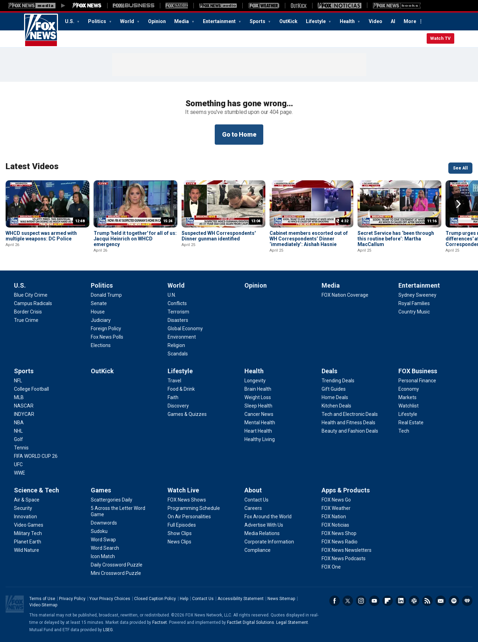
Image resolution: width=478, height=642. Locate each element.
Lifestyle (316, 21)
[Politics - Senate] (99, 303)
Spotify (454, 601)
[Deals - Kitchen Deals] (336, 406)
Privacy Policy (72, 598)
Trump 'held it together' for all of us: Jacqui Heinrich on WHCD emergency (135, 238)
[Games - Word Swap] (103, 539)
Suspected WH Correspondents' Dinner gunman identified (219, 235)
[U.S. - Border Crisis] (28, 312)
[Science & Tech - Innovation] (25, 516)
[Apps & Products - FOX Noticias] (335, 525)
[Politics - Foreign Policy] (106, 328)
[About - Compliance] (257, 550)
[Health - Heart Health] (258, 431)
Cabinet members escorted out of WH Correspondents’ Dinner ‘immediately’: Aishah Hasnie (309, 238)
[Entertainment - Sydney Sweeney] (417, 295)
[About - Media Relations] (262, 533)
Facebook (334, 601)
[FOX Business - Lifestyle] (407, 414)
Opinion (157, 21)
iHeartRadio (467, 601)
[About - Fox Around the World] (268, 516)
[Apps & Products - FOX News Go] (336, 500)
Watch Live (183, 490)
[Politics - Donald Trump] (106, 295)
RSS (427, 601)
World (127, 21)
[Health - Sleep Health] (258, 406)
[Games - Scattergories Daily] (111, 500)
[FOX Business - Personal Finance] (417, 380)
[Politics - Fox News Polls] (107, 337)
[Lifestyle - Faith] (173, 397)
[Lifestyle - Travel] (174, 380)
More (410, 21)
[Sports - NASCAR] (24, 406)
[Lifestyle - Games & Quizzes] (187, 414)
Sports (258, 21)
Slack (414, 601)
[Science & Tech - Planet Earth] (27, 541)
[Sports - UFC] (18, 464)
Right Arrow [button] (458, 204)
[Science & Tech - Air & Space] (26, 500)
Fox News (41, 30)
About (253, 490)
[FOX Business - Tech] (403, 431)
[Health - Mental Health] (259, 422)
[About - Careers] (253, 508)
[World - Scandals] (178, 353)
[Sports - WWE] (19, 473)
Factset (159, 622)
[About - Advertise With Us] (263, 525)
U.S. (70, 21)
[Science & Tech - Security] (23, 508)
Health (348, 21)
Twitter (348, 601)
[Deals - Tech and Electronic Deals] (350, 414)
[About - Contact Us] (256, 500)
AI (393, 21)
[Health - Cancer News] (258, 414)
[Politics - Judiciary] (101, 320)
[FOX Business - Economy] (408, 389)
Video (375, 21)
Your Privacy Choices (109, 598)
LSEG (108, 629)
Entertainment (220, 21)
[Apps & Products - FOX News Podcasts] (344, 558)
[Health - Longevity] (255, 380)
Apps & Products (346, 490)
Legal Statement (292, 622)
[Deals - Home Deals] (335, 397)
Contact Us (203, 598)
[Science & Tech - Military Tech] (28, 533)
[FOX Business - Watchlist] (408, 406)
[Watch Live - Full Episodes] (182, 525)
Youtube (374, 601)
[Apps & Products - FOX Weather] (336, 508)
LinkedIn (401, 601)
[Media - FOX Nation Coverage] (345, 295)
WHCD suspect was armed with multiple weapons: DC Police (41, 235)
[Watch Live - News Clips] (179, 541)
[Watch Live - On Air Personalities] (189, 516)
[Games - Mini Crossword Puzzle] (116, 573)
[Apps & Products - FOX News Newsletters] (347, 550)
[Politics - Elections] (101, 345)
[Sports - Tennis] (21, 447)
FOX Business (417, 371)
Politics (97, 21)
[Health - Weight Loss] (257, 397)
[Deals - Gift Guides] (334, 389)
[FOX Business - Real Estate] (411, 422)
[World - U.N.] (172, 295)
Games (101, 490)
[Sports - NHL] (18, 431)
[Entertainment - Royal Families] (414, 303)
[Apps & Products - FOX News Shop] (339, 533)
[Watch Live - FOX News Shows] (187, 500)
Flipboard (387, 601)
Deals (329, 371)
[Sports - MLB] (19, 397)
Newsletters (440, 601)
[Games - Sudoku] (99, 531)
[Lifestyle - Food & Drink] (181, 389)
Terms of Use (42, 598)
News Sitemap (281, 598)
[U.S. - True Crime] (26, 320)
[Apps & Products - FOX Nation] (334, 516)
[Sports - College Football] (31, 389)
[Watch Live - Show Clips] (180, 533)
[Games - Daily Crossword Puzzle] (116, 565)
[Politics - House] (98, 312)
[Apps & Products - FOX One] (331, 567)
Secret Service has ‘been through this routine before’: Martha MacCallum (396, 238)
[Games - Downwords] (104, 523)
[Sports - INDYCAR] (24, 414)
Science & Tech (36, 490)
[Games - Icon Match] (103, 556)
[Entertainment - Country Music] (414, 312)
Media (182, 21)
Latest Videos (32, 166)
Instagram (361, 601)
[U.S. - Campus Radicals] (33, 303)
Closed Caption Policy (155, 598)
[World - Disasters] (178, 320)
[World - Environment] (182, 337)
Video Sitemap (43, 605)
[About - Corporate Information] (269, 541)
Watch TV (440, 38)
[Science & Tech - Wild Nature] (26, 550)
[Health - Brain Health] (257, 389)
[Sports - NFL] (18, 380)
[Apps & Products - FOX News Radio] (340, 541)
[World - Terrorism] (178, 312)
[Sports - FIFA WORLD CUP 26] (36, 456)
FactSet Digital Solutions (250, 622)
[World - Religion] (176, 345)
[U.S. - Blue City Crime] (30, 295)
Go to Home (239, 134)
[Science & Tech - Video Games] (28, 525)
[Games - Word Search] (105, 548)
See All (460, 168)
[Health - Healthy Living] (259, 439)
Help (184, 598)
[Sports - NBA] (19, 422)
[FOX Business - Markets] (407, 397)
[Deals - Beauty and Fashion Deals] (350, 431)
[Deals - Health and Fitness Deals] (348, 422)
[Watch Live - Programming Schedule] (194, 508)
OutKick (288, 21)
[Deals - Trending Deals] (338, 380)
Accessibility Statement (241, 598)
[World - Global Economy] (185, 328)
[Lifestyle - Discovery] (178, 406)
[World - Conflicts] (177, 303)
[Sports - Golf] (18, 439)
